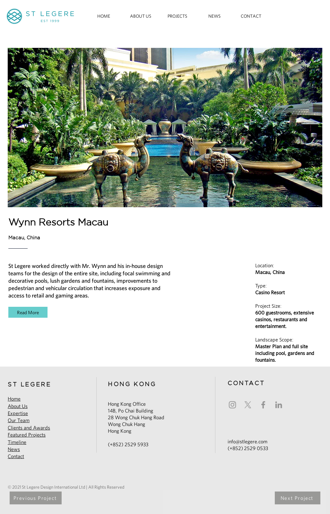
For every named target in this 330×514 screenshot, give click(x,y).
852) (238, 448)
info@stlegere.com (247, 441)
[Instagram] (232, 405)
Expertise (18, 413)
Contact (16, 456)
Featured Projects (27, 434)
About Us (18, 406)
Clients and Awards (29, 427)
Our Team (19, 420)
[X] (248, 405)
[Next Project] (297, 498)
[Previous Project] (36, 498)
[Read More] (28, 312)
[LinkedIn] (278, 405)
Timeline (17, 442)
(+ (230, 448)
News (14, 449)
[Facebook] (263, 405)
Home (14, 398)
